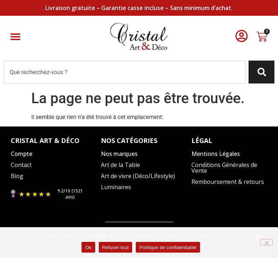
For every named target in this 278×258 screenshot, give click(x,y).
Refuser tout (115, 247)
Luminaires (116, 187)
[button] (15, 36)
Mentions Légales (215, 154)
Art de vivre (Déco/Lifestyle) (138, 176)
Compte (21, 154)
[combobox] (125, 72)
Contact (21, 165)
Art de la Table (120, 165)
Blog (17, 176)
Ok (88, 247)
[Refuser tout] (266, 242)
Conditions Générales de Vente (224, 168)
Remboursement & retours (227, 182)
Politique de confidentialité (167, 247)
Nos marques (119, 154)
